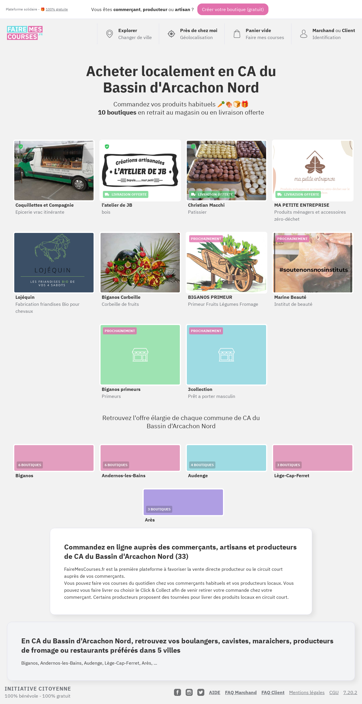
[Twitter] (200, 692)
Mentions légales (307, 692)
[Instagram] (189, 692)
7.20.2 (350, 692)
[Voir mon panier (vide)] (257, 33)
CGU (334, 692)
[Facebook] (177, 692)
